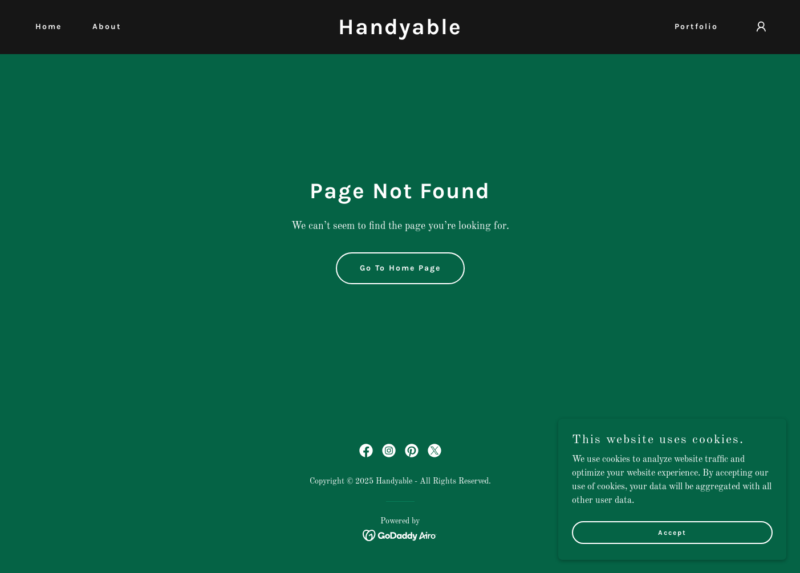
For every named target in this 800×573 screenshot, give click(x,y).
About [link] (106, 26)
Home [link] (48, 26)
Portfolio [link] (696, 26)
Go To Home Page (400, 268)
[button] (761, 26)
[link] (400, 31)
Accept (672, 548)
